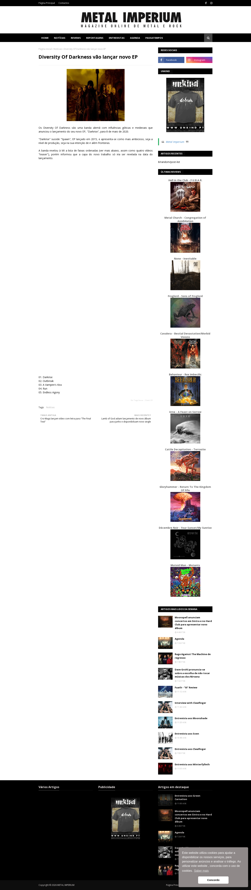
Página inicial (45, 49)
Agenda (179, 638)
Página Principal (47, 3)
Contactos (63, 3)
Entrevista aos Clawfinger (190, 749)
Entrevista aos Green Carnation (187, 797)
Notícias (58, 49)
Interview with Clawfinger (190, 702)
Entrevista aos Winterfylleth (192, 764)
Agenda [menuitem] (135, 37)
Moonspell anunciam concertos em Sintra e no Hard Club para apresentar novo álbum (193, 623)
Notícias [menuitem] (59, 37)
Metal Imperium (175, 142)
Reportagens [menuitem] (94, 37)
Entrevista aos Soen (187, 733)
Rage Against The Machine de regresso (193, 656)
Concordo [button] (213, 880)
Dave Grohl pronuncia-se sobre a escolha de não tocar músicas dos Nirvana (192, 673)
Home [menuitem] (45, 37)
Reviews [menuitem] (76, 37)
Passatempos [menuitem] (154, 37)
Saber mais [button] (201, 870)
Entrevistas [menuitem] (117, 37)
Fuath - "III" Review (186, 687)
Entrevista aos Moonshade (191, 718)
